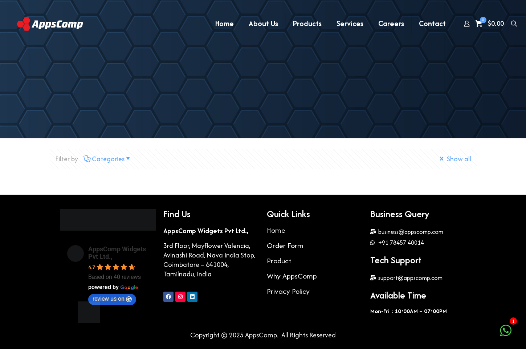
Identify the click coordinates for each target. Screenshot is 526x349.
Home (276, 230)
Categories (107, 159)
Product (279, 260)
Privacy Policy (288, 291)
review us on (112, 298)
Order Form (285, 245)
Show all (454, 159)
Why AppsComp (292, 276)
